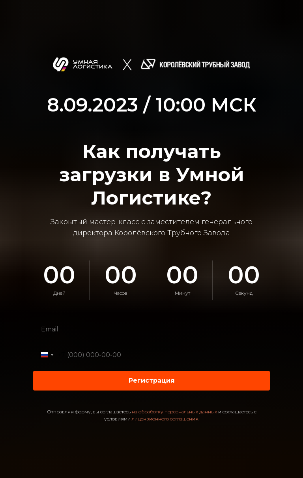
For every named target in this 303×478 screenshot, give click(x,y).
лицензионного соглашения (165, 419)
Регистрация (152, 380)
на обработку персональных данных (174, 412)
